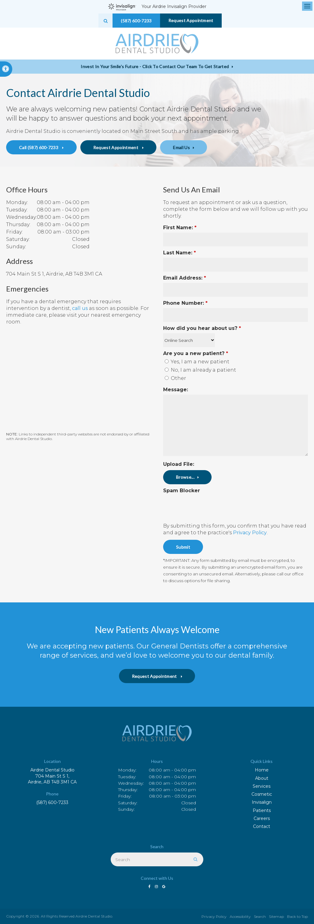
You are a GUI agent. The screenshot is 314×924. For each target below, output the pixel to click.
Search (260, 916)
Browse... (185, 477)
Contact (261, 826)
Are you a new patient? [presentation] (195, 353)
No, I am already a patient (200, 370)
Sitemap (276, 916)
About (261, 778)
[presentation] (199, 505)
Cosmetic (261, 794)
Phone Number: (185, 303)
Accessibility (240, 916)
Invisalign (262, 802)
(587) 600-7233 (52, 802)
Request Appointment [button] (190, 20)
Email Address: (184, 278)
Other (175, 378)
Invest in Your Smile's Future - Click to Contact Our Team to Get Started (155, 66)
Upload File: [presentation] (178, 464)
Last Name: (179, 253)
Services (261, 786)
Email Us (181, 147)
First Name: (180, 227)
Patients (262, 810)
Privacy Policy (250, 532)
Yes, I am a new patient (197, 362)
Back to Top (297, 916)
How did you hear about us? (202, 328)
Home (262, 770)
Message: (175, 389)
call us (80, 308)
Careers (262, 818)
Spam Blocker (181, 490)
